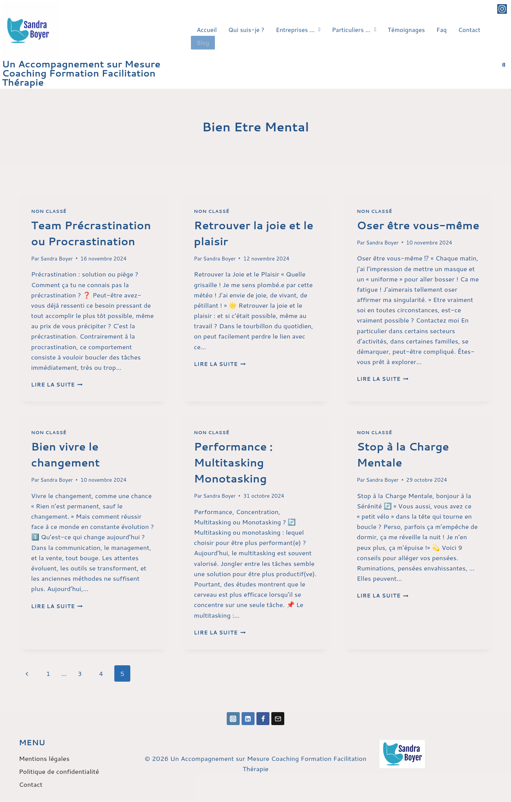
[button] (298, 30)
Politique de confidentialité (59, 771)
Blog (203, 42)
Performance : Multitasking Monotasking (233, 462)
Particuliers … (354, 29)
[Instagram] (233, 718)
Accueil (207, 29)
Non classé (49, 211)
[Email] (277, 718)
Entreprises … (298, 29)
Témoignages (406, 29)
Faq (441, 29)
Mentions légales (44, 758)
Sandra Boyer (56, 258)
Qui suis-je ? (246, 29)
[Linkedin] (248, 718)
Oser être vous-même (418, 225)
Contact (469, 29)
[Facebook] (262, 718)
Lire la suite (57, 384)
